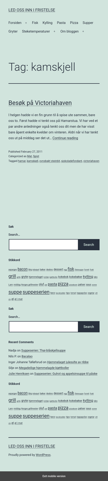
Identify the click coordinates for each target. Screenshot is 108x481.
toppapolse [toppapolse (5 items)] (82, 293)
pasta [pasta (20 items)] (52, 284)
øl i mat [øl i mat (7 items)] (18, 299)
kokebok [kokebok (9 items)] (63, 276)
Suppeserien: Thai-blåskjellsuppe (43, 350)
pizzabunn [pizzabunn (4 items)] (73, 285)
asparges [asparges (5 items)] (12, 269)
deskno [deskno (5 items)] (49, 269)
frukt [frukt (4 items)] (92, 270)
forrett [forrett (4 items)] (86, 270)
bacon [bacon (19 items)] (23, 269)
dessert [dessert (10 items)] (58, 269)
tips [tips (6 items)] (68, 293)
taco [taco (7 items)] (52, 292)
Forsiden (14, 23)
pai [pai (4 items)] (46, 285)
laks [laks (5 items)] (96, 277)
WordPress (43, 455)
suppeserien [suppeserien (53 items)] (36, 292)
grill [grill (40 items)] (12, 276)
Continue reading (65, 138)
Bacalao (27, 356)
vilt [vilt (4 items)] (96, 293)
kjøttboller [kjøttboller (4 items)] (53, 277)
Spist (36, 156)
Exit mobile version (53, 476)
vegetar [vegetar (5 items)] (91, 293)
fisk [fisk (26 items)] (71, 269)
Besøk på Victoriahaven (40, 102)
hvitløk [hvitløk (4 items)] (46, 277)
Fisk (35, 23)
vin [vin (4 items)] (9, 299)
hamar (22, 161)
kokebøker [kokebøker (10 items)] (75, 276)
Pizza (74, 23)
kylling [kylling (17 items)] (88, 276)
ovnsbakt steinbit (49, 161)
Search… (14, 234)
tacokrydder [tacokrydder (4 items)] (60, 293)
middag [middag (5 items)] (17, 284)
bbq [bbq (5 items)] (30, 269)
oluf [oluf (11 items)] (41, 284)
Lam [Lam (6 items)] (10, 284)
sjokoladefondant (71, 161)
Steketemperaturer (36, 31)
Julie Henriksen (18, 373)
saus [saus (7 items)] (88, 284)
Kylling (48, 23)
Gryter (13, 31)
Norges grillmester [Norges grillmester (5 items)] (29, 284)
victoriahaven (91, 161)
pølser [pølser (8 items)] (81, 284)
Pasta (61, 23)
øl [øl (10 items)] (12, 299)
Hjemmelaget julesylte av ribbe (67, 362)
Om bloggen (69, 31)
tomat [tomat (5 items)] (73, 293)
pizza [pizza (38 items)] (63, 284)
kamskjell (32, 161)
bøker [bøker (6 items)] (42, 269)
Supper (88, 23)
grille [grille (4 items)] (19, 277)
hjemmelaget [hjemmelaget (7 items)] (36, 277)
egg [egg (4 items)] (65, 270)
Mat (29, 156)
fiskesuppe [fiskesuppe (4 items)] (79, 270)
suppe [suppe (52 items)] (15, 292)
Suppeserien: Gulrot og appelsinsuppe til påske (65, 373)
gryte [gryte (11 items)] (24, 276)
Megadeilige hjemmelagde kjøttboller (44, 368)
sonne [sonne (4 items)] (94, 285)
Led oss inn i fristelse (31, 10)
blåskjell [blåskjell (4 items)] (36, 270)
